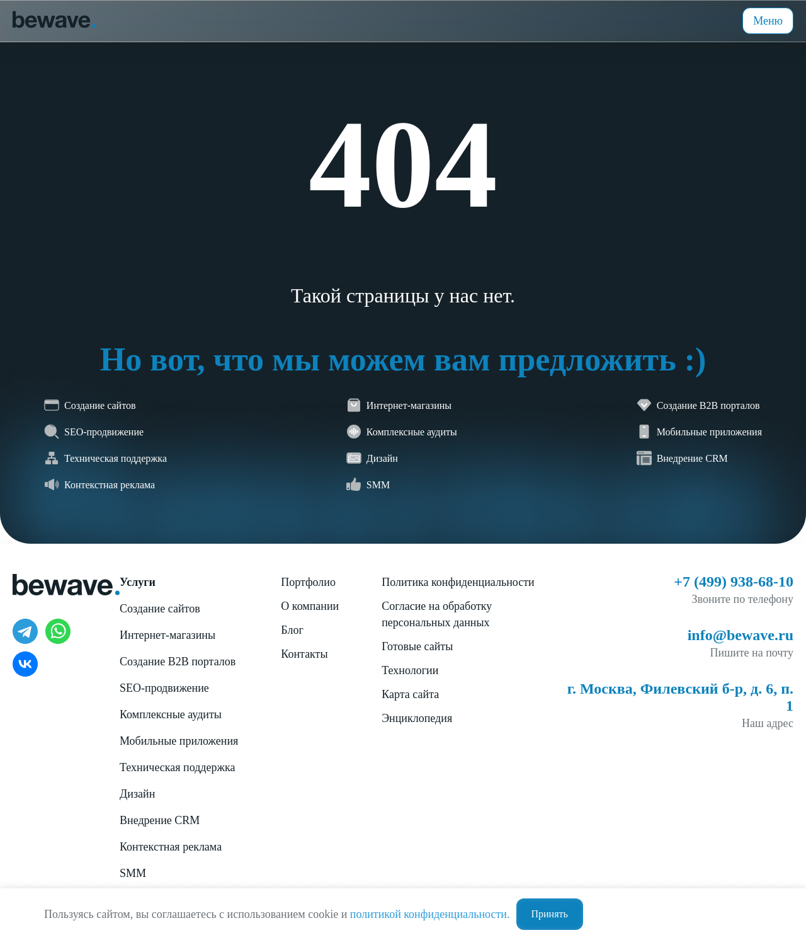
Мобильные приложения (179, 741)
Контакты (304, 654)
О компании (310, 606)
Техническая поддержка (177, 767)
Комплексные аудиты (171, 714)
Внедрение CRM (160, 820)
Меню (768, 20)
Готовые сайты (417, 646)
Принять (549, 913)
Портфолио (308, 582)
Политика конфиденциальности (458, 582)
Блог (292, 630)
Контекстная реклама (171, 846)
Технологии (410, 670)
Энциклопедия (417, 718)
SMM (133, 873)
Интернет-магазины (167, 635)
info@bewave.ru (740, 635)
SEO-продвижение (164, 688)
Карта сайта (410, 694)
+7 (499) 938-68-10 (733, 581)
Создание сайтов (160, 608)
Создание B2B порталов (178, 661)
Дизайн (137, 794)
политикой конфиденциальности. (430, 914)
